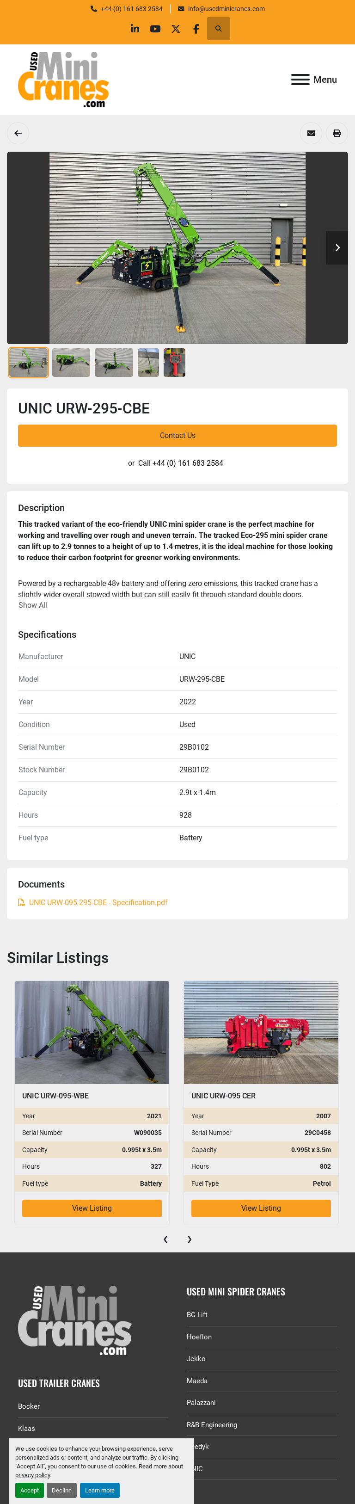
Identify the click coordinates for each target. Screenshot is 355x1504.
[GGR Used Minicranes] (93, 1320)
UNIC (195, 1469)
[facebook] (201, 28)
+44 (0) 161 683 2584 (132, 8)
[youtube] (153, 28)
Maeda (197, 1381)
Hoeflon (199, 1337)
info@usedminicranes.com (226, 8)
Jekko (196, 1359)
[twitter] (177, 28)
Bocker (29, 1406)
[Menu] (300, 79)
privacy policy (32, 1475)
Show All (32, 605)
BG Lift (197, 1315)
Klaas (26, 1428)
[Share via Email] (311, 133)
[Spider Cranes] (18, 133)
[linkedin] (130, 28)
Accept (29, 1490)
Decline (62, 1490)
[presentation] (165, 1238)
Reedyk (198, 1446)
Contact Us (178, 435)
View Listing (92, 1208)
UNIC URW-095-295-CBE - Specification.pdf (93, 902)
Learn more (100, 1490)
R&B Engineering (212, 1425)
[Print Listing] (337, 133)
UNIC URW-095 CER (223, 1095)
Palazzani (201, 1403)
